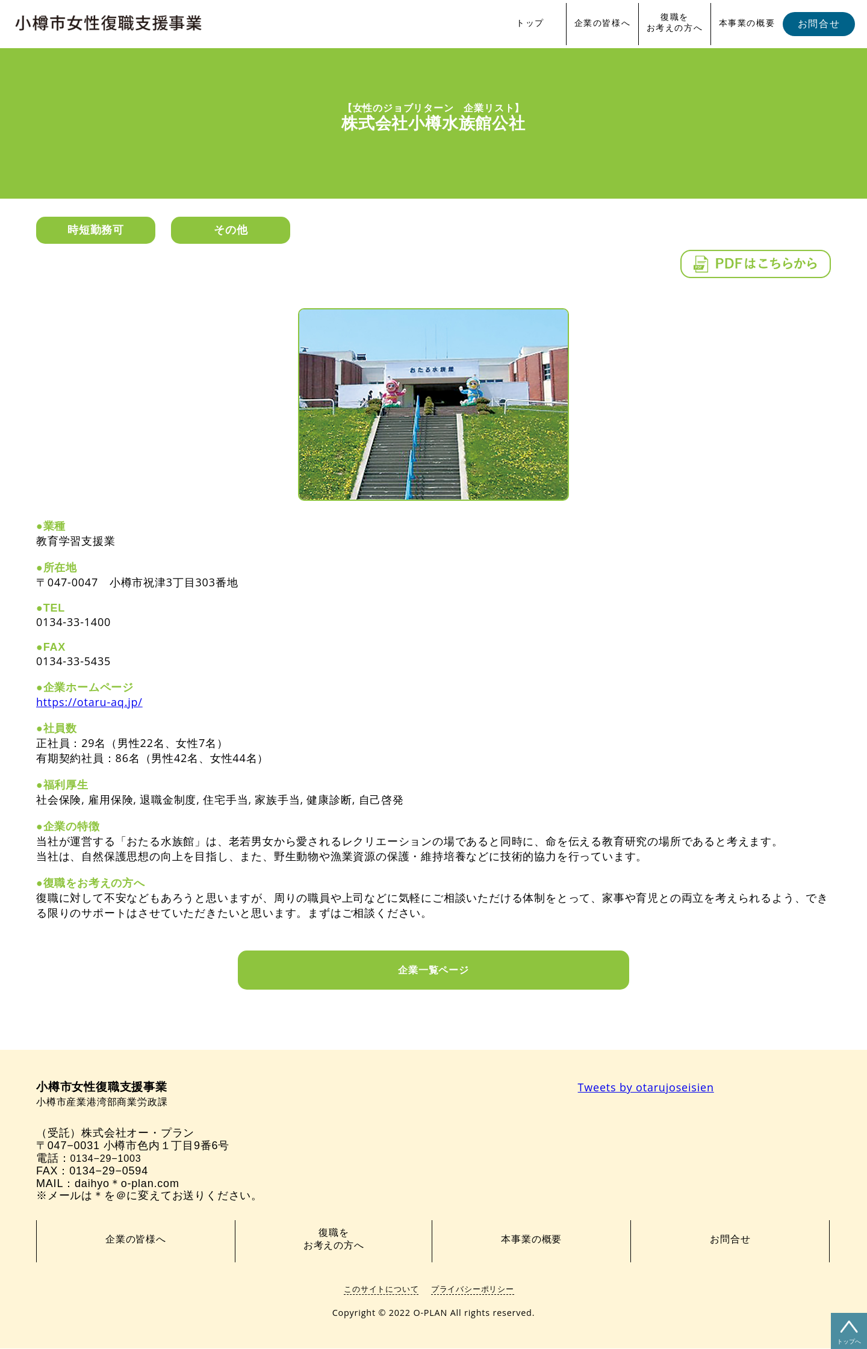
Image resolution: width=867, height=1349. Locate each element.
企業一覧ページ (433, 970)
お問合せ (819, 24)
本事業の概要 (747, 23)
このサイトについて (381, 1289)
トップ (530, 23)
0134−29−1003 (109, 1159)
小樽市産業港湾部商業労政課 (109, 1095)
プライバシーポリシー (472, 1289)
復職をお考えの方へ (675, 22)
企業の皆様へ (602, 23)
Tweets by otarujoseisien (646, 1087)
